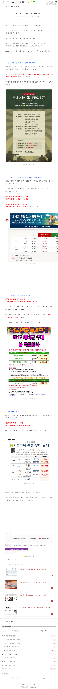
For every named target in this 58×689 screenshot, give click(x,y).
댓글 (6, 621)
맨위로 (40, 684)
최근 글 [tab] (15, 678)
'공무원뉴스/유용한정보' (13, 565)
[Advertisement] (29, 277)
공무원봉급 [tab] (15, 631)
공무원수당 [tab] (42, 631)
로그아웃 (34, 684)
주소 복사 (8, 545)
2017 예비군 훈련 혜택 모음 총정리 (29, 13)
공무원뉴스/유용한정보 (12, 7)
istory (27, 687)
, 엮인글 (10, 621)
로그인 (28, 684)
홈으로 (18, 684)
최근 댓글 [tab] (42, 678)
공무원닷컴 (5, 2)
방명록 (23, 684)
